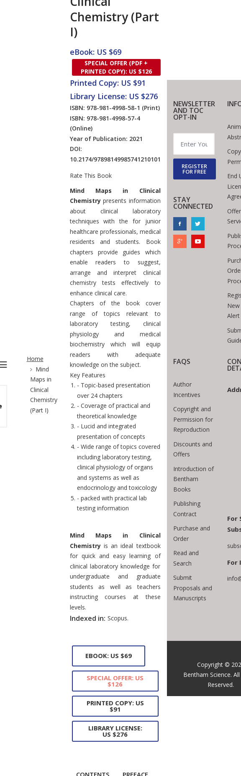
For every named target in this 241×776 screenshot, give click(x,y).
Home (35, 359)
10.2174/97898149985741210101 (115, 159)
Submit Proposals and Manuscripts (192, 588)
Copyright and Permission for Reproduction (193, 419)
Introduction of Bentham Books (193, 479)
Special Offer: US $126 (115, 681)
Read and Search (186, 558)
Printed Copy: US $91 (115, 706)
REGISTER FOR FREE (194, 168)
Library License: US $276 (115, 731)
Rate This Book (91, 175)
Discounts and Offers (192, 449)
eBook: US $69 (108, 655)
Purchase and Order (191, 533)
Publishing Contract (186, 508)
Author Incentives (186, 389)
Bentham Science (207, 675)
